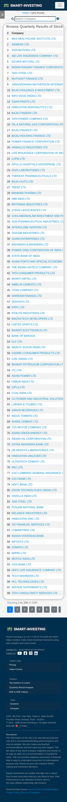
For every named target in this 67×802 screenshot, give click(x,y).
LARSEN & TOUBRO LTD (27, 404)
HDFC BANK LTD (22, 484)
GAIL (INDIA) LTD (22, 358)
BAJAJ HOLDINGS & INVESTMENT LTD (36, 90)
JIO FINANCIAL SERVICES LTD (31, 524)
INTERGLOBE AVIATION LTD (29, 227)
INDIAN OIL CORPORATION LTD (31, 438)
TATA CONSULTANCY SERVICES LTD (35, 593)
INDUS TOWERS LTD (25, 415)
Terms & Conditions (30, 792)
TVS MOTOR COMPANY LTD (29, 427)
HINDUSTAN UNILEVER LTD (29, 456)
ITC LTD (16, 370)
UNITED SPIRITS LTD (25, 324)
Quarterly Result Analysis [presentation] (21, 687)
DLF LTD (17, 341)
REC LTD (17, 467)
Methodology (51, 789)
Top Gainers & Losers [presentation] (19, 683)
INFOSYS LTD (20, 541)
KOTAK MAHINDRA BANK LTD (30, 444)
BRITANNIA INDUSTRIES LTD (30, 204)
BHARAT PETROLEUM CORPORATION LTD (38, 364)
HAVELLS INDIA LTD (24, 496)
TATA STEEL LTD (22, 73)
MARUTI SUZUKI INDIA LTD (28, 347)
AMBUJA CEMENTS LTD (26, 284)
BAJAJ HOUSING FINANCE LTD (31, 135)
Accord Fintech (35, 789)
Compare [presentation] (14, 708)
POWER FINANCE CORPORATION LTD (36, 141)
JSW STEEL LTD (22, 501)
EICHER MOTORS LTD (25, 61)
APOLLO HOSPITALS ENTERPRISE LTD (36, 164)
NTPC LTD (18, 307)
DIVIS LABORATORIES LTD (28, 170)
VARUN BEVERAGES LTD (27, 410)
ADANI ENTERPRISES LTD (28, 238)
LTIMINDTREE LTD (23, 530)
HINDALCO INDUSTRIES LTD (30, 147)
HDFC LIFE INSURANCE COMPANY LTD (36, 570)
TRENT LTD (19, 187)
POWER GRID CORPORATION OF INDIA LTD (39, 250)
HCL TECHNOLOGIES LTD (28, 581)
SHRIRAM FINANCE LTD (27, 296)
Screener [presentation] (14, 704)
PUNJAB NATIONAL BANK (28, 507)
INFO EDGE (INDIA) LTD (26, 95)
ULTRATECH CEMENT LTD (28, 461)
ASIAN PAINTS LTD (23, 101)
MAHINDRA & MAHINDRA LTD (30, 244)
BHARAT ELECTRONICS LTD (29, 330)
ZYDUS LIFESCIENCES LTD (29, 210)
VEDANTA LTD (20, 301)
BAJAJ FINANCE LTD (24, 130)
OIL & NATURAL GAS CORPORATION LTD (37, 124)
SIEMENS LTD (20, 44)
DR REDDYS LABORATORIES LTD (33, 450)
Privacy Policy (13, 792)
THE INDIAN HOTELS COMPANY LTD (34, 267)
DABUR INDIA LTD (23, 381)
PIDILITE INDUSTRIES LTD (28, 313)
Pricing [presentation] (12, 665)
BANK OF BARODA (23, 336)
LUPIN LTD (18, 158)
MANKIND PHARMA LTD (26, 193)
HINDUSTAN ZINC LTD (25, 518)
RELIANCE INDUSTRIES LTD (29, 513)
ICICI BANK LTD (21, 478)
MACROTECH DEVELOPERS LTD (32, 318)
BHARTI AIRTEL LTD (24, 278)
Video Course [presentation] (15, 669)
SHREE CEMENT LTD (25, 421)
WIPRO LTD (19, 553)
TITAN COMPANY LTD (25, 290)
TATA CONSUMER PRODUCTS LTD (33, 273)
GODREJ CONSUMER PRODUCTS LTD (36, 353)
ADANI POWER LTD (24, 375)
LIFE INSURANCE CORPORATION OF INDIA (39, 153)
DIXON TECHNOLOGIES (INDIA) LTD (34, 490)
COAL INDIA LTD (22, 393)
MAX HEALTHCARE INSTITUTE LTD (34, 38)
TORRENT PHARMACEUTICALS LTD (34, 176)
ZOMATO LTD (20, 547)
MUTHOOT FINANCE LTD (27, 78)
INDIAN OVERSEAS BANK (28, 536)
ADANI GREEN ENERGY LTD (29, 433)
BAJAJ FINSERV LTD (24, 113)
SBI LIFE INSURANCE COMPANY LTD (35, 56)
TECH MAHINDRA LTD (25, 576)
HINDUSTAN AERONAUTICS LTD (32, 107)
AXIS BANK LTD (21, 564)
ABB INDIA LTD (21, 198)
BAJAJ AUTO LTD (22, 181)
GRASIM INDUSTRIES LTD (28, 233)
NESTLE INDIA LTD (23, 558)
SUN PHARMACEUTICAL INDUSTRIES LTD (38, 221)
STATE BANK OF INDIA (26, 256)
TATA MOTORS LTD (23, 50)
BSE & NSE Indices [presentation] (18, 692)
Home (25, 13)
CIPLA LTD (18, 387)
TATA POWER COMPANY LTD (30, 118)
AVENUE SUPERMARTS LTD (29, 587)
